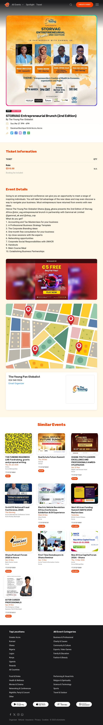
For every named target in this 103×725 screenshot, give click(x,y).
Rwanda (12, 666)
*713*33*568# (76, 568)
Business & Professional (63, 637)
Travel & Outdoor (60, 692)
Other (11, 697)
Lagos (11, 653)
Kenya (11, 657)
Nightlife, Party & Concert (19, 692)
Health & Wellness (16, 680)
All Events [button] (18, 4)
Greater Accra (14, 637)
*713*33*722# (76, 475)
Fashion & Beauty (61, 657)
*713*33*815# (43, 523)
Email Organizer (16, 383)
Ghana (11, 645)
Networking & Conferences (20, 688)
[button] (70, 4)
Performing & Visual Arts (64, 676)
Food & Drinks (15, 676)
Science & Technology (62, 684)
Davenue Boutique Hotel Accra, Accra (26, 128)
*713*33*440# (76, 523)
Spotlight (30, 4)
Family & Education (61, 653)
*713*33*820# (43, 467)
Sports (56, 688)
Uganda (12, 662)
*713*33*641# (10, 612)
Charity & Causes (60, 641)
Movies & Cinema (16, 684)
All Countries (14, 670)
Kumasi (12, 641)
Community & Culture (62, 645)
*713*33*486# (10, 472)
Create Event (85, 4)
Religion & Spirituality (62, 680)
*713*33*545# (10, 568)
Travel (39, 4)
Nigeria (12, 649)
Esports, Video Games (62, 649)
